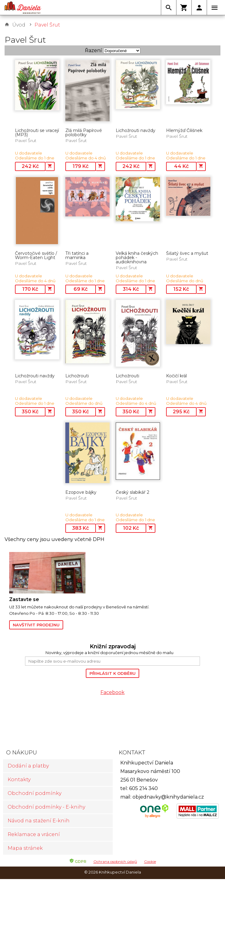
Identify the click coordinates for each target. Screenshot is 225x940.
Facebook (112, 692)
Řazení (93, 50)
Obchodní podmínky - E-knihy (46, 807)
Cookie (150, 861)
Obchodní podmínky (34, 793)
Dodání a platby (28, 766)
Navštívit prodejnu (36, 624)
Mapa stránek (25, 848)
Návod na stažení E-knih (39, 821)
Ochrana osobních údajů (115, 861)
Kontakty (19, 779)
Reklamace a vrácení (34, 834)
